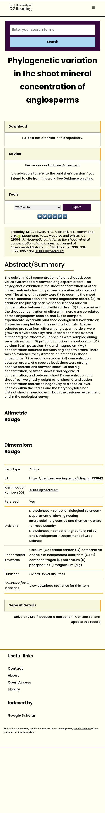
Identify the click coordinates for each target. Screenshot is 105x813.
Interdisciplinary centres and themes (58, 521)
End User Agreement (64, 165)
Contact (15, 669)
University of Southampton (19, 732)
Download (18, 127)
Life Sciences (39, 510)
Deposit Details (22, 606)
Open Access (19, 683)
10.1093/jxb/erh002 (49, 251)
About (13, 676)
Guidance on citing (78, 178)
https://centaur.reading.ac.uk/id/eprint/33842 (66, 478)
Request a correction (55, 617)
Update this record (86, 622)
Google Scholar (21, 716)
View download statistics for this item (59, 585)
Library (14, 690)
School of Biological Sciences (76, 510)
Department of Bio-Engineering (53, 515)
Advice (15, 154)
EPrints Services (82, 728)
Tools (13, 195)
